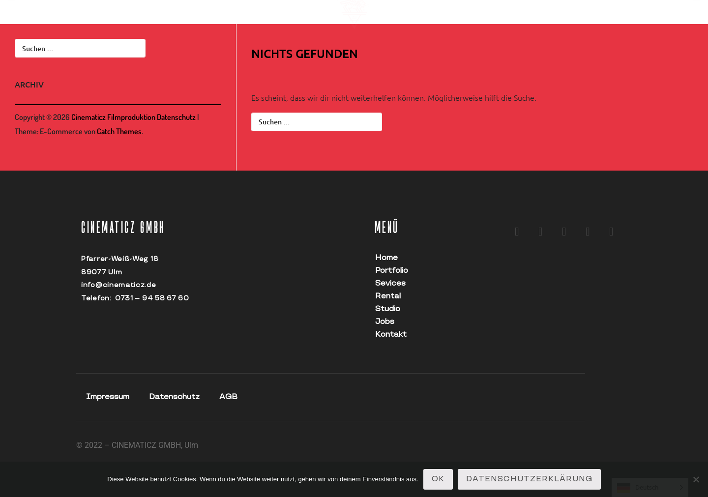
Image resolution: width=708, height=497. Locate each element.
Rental (388, 296)
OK (438, 479)
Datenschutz (176, 117)
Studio (387, 309)
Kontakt (391, 334)
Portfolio (391, 270)
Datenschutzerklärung (529, 479)
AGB (228, 397)
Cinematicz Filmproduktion (113, 117)
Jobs (384, 321)
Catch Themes (119, 131)
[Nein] (696, 479)
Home (386, 258)
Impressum (107, 397)
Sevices (390, 283)
